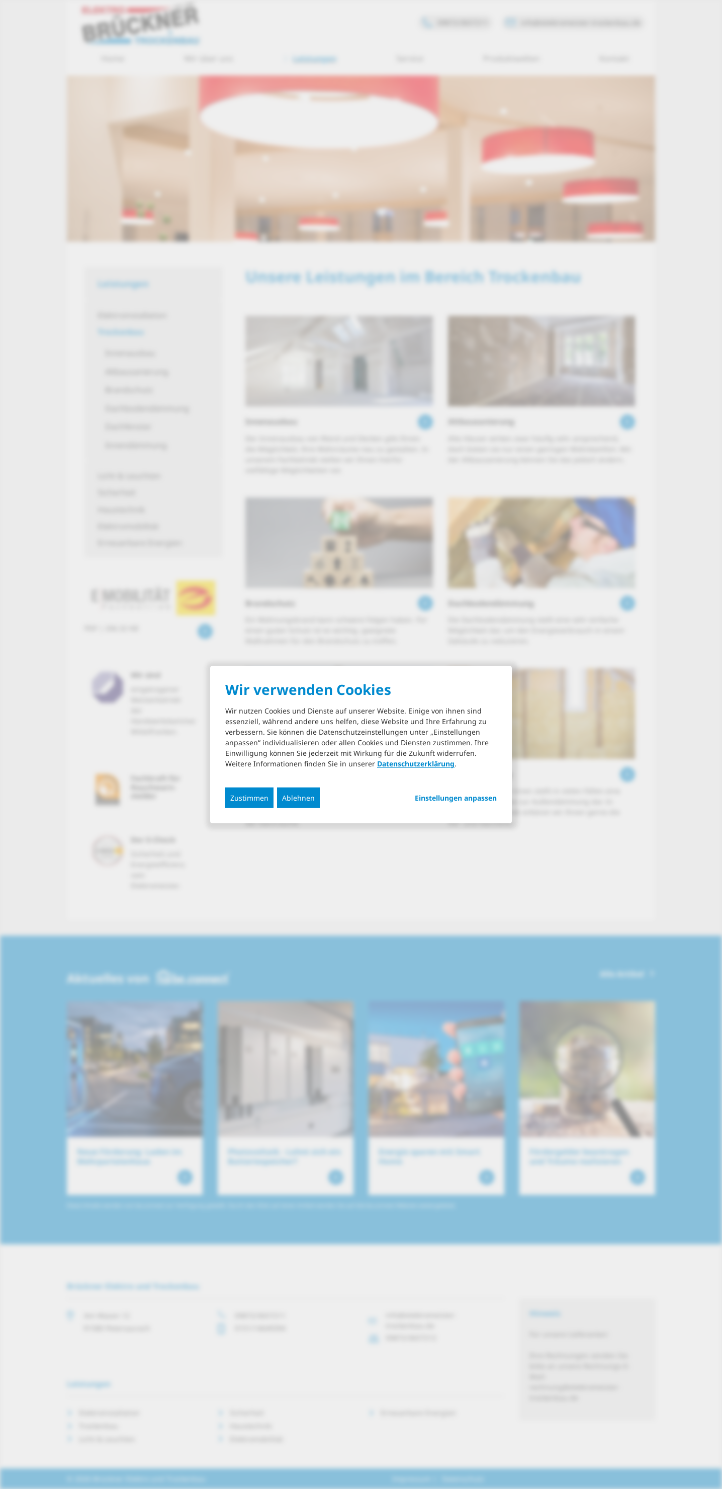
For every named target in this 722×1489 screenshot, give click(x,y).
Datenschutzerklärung (416, 763)
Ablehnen (298, 798)
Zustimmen (249, 798)
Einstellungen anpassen (456, 798)
